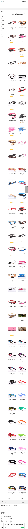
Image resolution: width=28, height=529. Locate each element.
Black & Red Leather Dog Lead (22, 213)
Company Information (3, 512)
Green (2, 21)
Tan (2, 33)
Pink (2, 29)
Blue (2, 17)
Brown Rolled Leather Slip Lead (12, 80)
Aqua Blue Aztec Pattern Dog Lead (22, 479)
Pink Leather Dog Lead (22, 40)
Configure (6, 527)
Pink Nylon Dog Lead (22, 452)
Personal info (11, 519)
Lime (2, 25)
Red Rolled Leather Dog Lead (12, 479)
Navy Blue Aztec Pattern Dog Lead (22, 492)
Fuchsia (3, 20)
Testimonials (7, 522)
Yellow (2, 36)
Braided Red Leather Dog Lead (12, 27)
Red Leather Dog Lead (22, 93)
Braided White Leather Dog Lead (12, 266)
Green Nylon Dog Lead (22, 412)
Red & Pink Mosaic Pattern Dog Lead (12, 359)
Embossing (7, 519)
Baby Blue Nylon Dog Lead (22, 399)
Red (2, 32)
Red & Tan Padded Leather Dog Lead (22, 173)
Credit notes (11, 521)
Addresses (11, 522)
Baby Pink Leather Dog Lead (12, 133)
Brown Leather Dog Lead (12, 160)
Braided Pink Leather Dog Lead (22, 160)
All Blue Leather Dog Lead (22, 133)
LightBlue (3, 24)
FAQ (1, 520)
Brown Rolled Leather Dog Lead (12, 40)
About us (2, 523)
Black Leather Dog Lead (22, 120)
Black (2, 16)
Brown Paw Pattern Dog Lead (12, 319)
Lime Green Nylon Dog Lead (22, 439)
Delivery (2, 519)
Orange (3, 28)
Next (22, 498)
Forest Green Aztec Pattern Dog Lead (12, 492)
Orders (11, 520)
